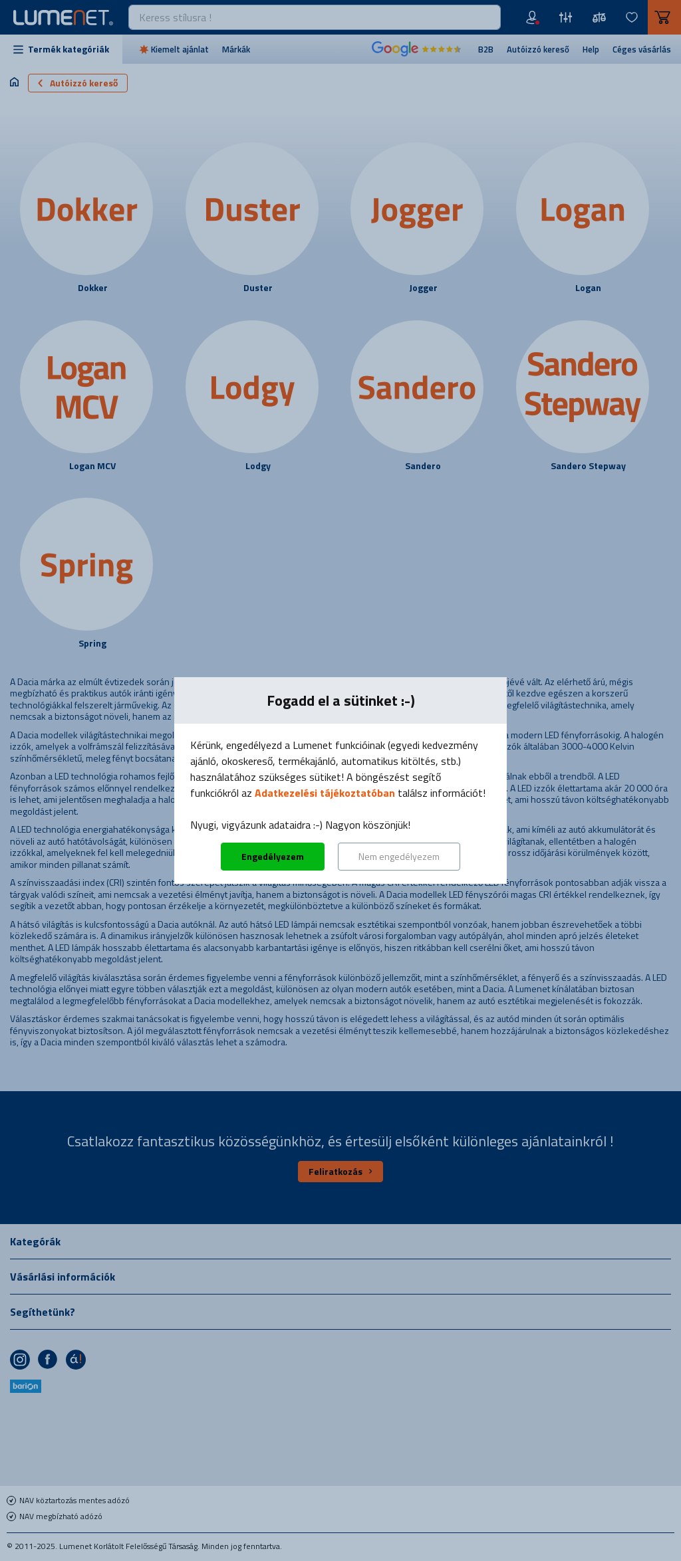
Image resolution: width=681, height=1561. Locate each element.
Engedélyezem (272, 856)
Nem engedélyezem (399, 856)
